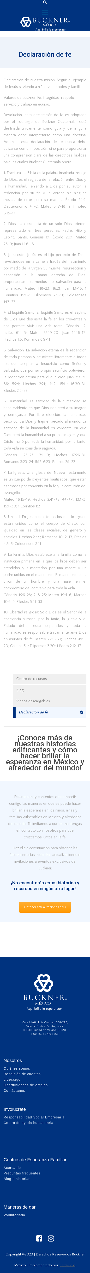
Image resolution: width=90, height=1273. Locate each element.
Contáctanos (14, 1090)
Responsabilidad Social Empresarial (35, 1117)
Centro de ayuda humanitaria (29, 1123)
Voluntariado (14, 1215)
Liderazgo (12, 1079)
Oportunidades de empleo (26, 1085)
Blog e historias (17, 1179)
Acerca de (12, 1168)
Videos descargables (33, 701)
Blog (20, 690)
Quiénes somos (17, 1068)
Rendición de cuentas (22, 1074)
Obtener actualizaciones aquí (45, 907)
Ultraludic (67, 1265)
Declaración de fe (33, 712)
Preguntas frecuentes (22, 1173)
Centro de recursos (31, 679)
